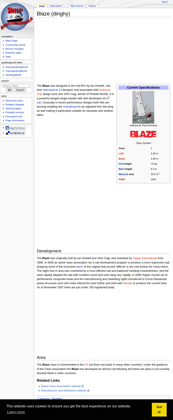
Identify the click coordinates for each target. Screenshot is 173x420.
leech (80, 266)
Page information (14, 120)
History (92, 6)
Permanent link (13, 116)
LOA (121, 153)
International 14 (52, 89)
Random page (13, 52)
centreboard (70, 106)
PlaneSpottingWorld (16, 67)
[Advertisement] (105, 50)
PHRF (122, 179)
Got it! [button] (159, 409)
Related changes (14, 104)
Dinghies (56, 398)
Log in (165, 1)
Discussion (56, 6)
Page (42, 6)
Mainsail (123, 174)
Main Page (11, 40)
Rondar (127, 283)
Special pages (13, 108)
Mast (121, 169)
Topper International (145, 258)
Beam (122, 158)
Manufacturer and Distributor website (63, 390)
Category (43, 398)
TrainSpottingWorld (16, 71)
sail (39, 102)
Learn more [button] (16, 412)
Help (8, 56)
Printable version (14, 112)
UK (86, 364)
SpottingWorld (13, 75)
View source (76, 6)
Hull (121, 163)
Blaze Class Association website (61, 386)
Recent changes (14, 48)
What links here (14, 100)
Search (5, 80)
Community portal (15, 45)
